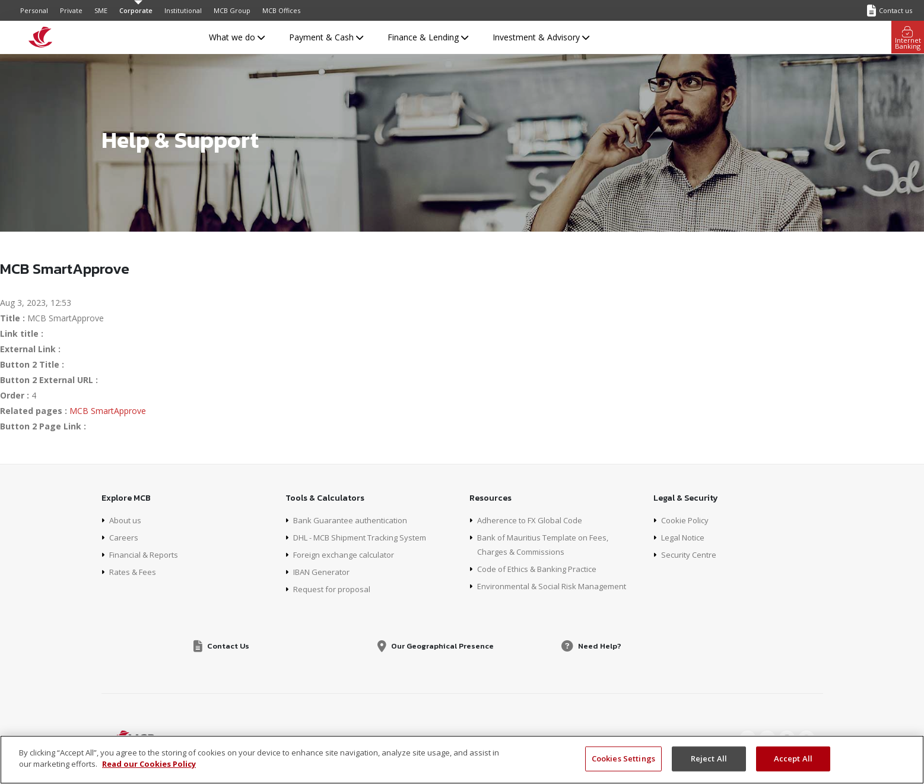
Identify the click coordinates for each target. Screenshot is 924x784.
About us (126, 520)
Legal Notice (685, 537)
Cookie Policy (687, 520)
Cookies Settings (623, 758)
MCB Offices (281, 10)
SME (100, 10)
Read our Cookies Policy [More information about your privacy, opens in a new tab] (149, 763)
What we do (237, 37)
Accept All (793, 758)
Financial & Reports (146, 554)
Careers (124, 537)
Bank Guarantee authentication (353, 520)
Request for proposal (333, 589)
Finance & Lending (428, 37)
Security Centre (690, 554)
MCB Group (232, 10)
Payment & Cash (326, 37)
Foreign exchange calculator (347, 554)
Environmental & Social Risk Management (557, 586)
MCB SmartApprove (107, 410)
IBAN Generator (324, 571)
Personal (34, 10)
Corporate (136, 10)
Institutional (183, 10)
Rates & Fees (135, 571)
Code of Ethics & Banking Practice (542, 568)
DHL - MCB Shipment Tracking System (367, 537)
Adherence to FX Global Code (533, 520)
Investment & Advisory (541, 37)
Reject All (709, 758)
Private (71, 10)
